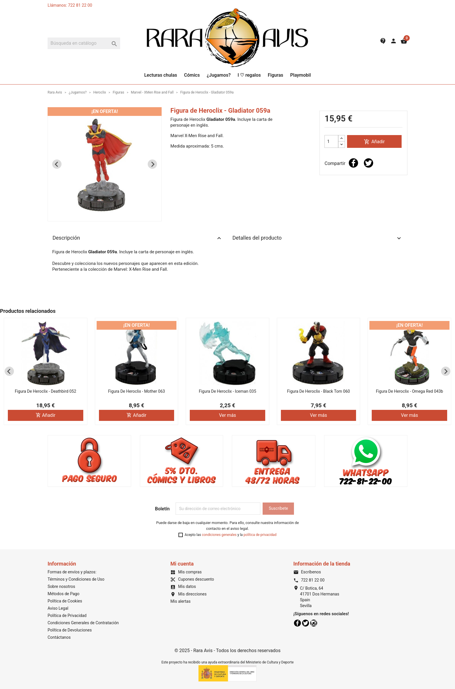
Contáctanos (59, 637)
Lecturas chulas (160, 75)
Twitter (305, 623)
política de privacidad (259, 535)
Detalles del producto (317, 238)
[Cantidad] (331, 141)
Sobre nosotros (61, 586)
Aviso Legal (58, 608)
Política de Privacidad (67, 615)
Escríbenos (307, 572)
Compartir (353, 163)
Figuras (275, 75)
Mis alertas (180, 601)
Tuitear (368, 163)
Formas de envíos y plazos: (72, 572)
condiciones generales (219, 535)
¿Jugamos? (218, 75)
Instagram (313, 623)
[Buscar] (84, 43)
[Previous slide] (57, 164)
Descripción (138, 238)
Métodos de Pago (64, 593)
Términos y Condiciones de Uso (76, 579)
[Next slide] (152, 164)
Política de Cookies (65, 601)
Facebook (297, 623)
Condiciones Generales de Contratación (83, 622)
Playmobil (300, 75)
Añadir (374, 142)
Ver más (227, 415)
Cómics (192, 75)
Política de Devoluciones (70, 630)
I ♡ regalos (249, 75)
